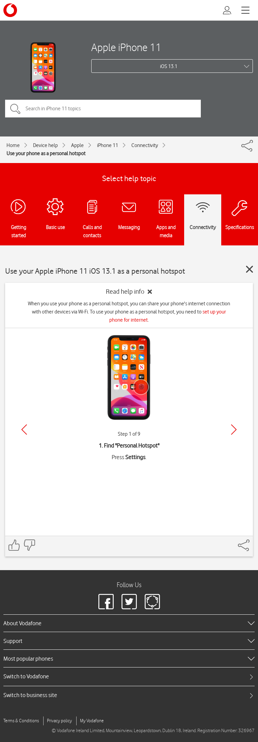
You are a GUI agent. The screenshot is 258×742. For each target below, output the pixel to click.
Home (13, 145)
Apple (77, 145)
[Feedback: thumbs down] (29, 545)
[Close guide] (249, 269)
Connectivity (144, 145)
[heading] (129, 623)
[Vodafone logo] (10, 10)
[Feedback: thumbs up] (14, 545)
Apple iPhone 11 (126, 47)
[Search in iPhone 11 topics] (103, 108)
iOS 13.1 (168, 66)
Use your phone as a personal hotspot (45, 153)
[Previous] (24, 429)
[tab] (129, 676)
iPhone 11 (107, 145)
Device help (45, 145)
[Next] (234, 429)
